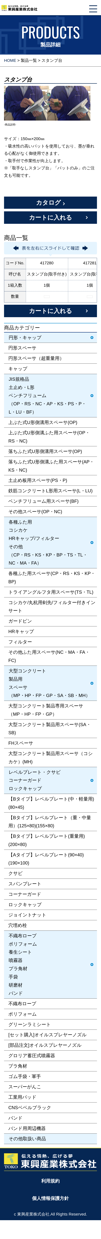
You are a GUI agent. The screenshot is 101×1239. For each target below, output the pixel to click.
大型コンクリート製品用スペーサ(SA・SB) (49, 728)
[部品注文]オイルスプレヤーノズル (45, 1045)
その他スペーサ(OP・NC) (35, 511)
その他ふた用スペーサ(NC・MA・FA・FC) (49, 656)
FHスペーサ (20, 743)
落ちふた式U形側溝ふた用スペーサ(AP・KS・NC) (51, 466)
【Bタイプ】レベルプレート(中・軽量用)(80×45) (51, 803)
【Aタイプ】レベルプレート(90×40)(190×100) (46, 859)
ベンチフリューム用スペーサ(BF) (43, 501)
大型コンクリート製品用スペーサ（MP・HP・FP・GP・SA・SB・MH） (49, 683)
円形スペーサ (22, 347)
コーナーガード (24, 894)
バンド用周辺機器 (27, 1128)
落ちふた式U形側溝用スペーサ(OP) (45, 451)
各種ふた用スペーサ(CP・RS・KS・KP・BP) (51, 577)
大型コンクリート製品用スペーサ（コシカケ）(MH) (50, 757)
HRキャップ (21, 631)
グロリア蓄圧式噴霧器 (31, 1055)
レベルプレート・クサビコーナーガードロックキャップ (35, 780)
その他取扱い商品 (27, 1138)
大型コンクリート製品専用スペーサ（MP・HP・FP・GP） (45, 710)
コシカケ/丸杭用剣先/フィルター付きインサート (52, 606)
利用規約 (50, 1181)
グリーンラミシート (29, 1024)
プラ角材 (17, 1066)
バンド (15, 1118)
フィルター (20, 641)
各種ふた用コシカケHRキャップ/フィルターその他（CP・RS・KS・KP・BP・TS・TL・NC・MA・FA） (48, 542)
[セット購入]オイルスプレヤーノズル (47, 1034)
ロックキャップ (25, 904)
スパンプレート (24, 883)
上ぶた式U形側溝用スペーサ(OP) (42, 422)
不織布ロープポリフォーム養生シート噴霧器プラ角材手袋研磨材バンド (23, 964)
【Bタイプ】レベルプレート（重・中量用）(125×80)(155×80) (49, 821)
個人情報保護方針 (50, 1198)
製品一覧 (29, 60)
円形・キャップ (25, 337)
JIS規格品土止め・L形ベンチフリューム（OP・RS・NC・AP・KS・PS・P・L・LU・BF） (47, 396)
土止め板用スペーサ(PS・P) (37, 480)
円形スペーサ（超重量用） (36, 358)
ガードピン (20, 621)
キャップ (17, 368)
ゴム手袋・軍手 (24, 1076)
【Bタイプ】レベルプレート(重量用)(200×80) (46, 840)
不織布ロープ (22, 1003)
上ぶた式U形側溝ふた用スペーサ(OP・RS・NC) (49, 437)
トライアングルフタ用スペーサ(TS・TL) (50, 592)
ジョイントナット (27, 914)
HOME (10, 60)
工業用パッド (22, 1097)
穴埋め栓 (17, 925)
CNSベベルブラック (29, 1107)
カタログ (48, 202)
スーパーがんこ (24, 1086)
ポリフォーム (22, 1014)
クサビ (15, 873)
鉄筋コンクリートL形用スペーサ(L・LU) (50, 490)
